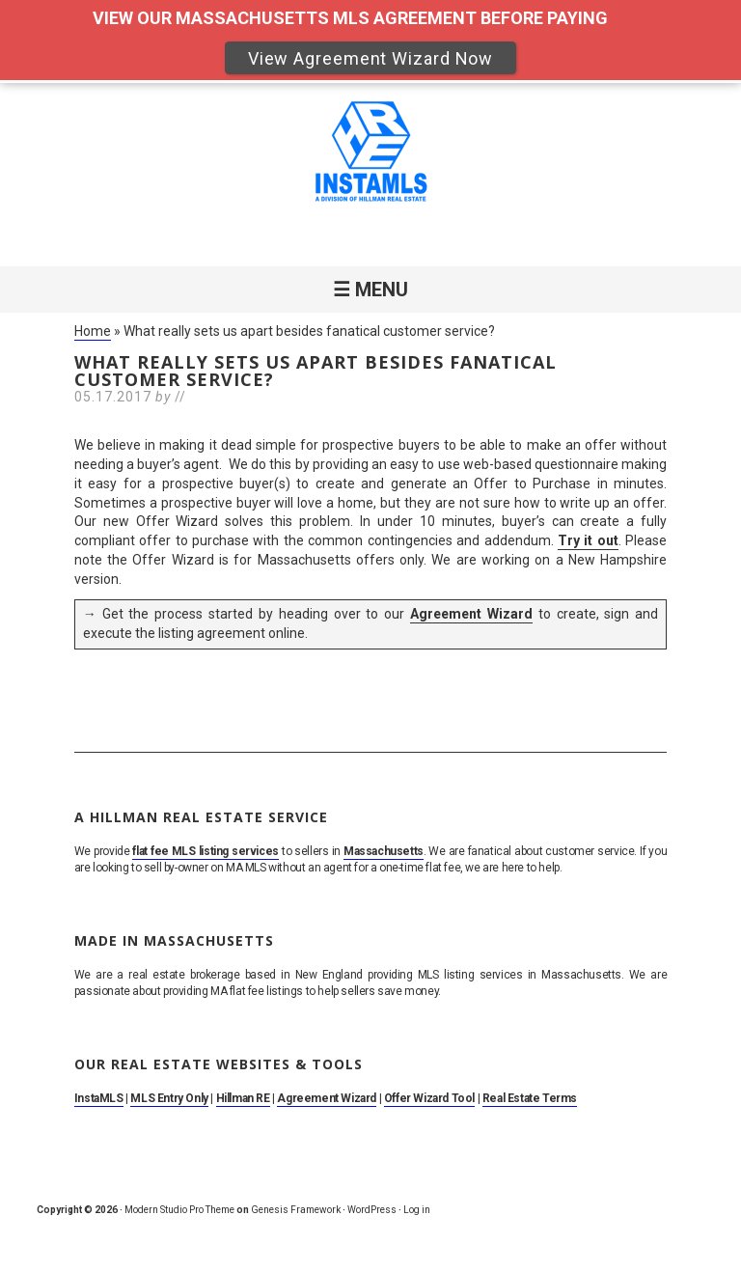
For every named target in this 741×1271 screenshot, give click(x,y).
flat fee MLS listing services (205, 851)
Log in (416, 1209)
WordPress (372, 1209)
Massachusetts (383, 851)
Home (92, 331)
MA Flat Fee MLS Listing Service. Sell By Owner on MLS (370, 155)
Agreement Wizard (471, 614)
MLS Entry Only (168, 1098)
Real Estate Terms (529, 1098)
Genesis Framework (296, 1209)
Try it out (588, 540)
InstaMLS (99, 1098)
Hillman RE (243, 1098)
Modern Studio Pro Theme (179, 1209)
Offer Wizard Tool (429, 1098)
